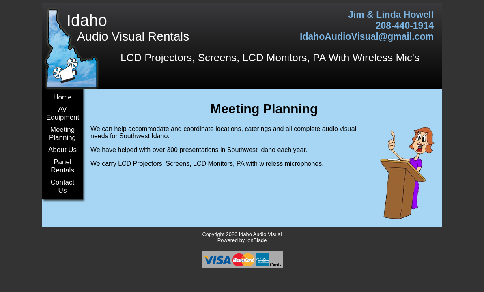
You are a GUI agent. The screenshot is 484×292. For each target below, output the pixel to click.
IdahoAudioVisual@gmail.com (367, 36)
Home (62, 97)
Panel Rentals (62, 166)
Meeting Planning (62, 134)
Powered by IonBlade (242, 240)
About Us (62, 150)
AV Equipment (62, 113)
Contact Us (63, 186)
